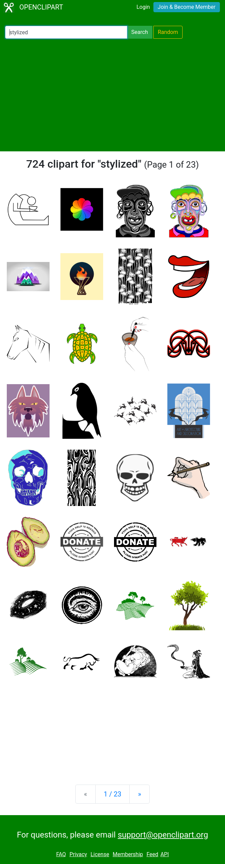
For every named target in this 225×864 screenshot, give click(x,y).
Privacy (78, 854)
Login (143, 7)
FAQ (61, 854)
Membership (128, 854)
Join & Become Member (186, 7)
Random (168, 32)
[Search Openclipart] (66, 32)
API (165, 854)
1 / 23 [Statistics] (112, 794)
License (100, 854)
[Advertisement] (112, 95)
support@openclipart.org (163, 835)
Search (139, 32)
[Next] (139, 794)
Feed (152, 854)
